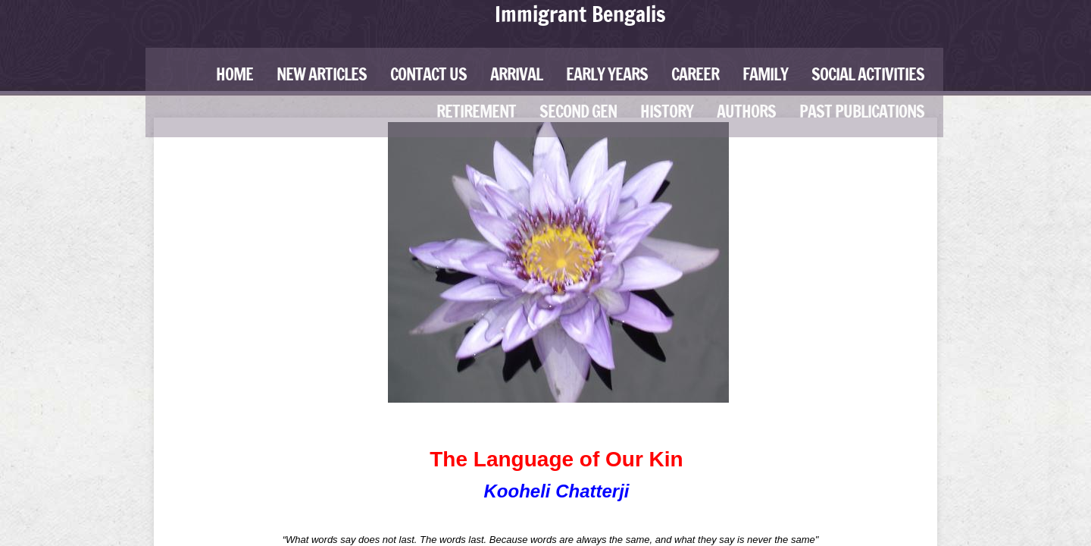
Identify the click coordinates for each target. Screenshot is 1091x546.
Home (234, 74)
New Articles (322, 74)
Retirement (476, 111)
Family (765, 74)
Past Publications (861, 111)
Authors (746, 111)
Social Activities (867, 74)
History (666, 111)
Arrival (516, 74)
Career (695, 74)
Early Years (607, 74)
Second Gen (578, 111)
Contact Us (428, 74)
